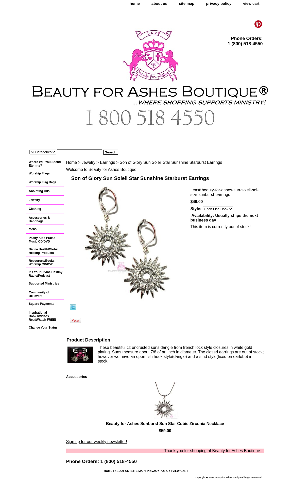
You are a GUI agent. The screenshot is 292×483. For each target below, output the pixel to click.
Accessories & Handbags (39, 219)
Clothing (35, 209)
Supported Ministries (44, 283)
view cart (251, 3)
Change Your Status (43, 327)
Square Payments (42, 304)
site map (186, 3)
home (135, 3)
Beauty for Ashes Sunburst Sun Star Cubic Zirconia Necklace (165, 423)
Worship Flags (39, 173)
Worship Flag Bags (42, 182)
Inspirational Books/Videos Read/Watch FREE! (42, 316)
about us (159, 3)
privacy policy (218, 3)
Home (71, 162)
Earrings (107, 162)
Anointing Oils (39, 191)
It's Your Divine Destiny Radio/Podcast (45, 273)
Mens (33, 229)
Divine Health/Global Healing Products (44, 251)
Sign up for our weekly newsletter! (96, 441)
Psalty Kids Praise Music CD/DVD (42, 239)
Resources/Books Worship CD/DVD (42, 262)
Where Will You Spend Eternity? (45, 163)
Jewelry (88, 162)
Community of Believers (39, 294)
